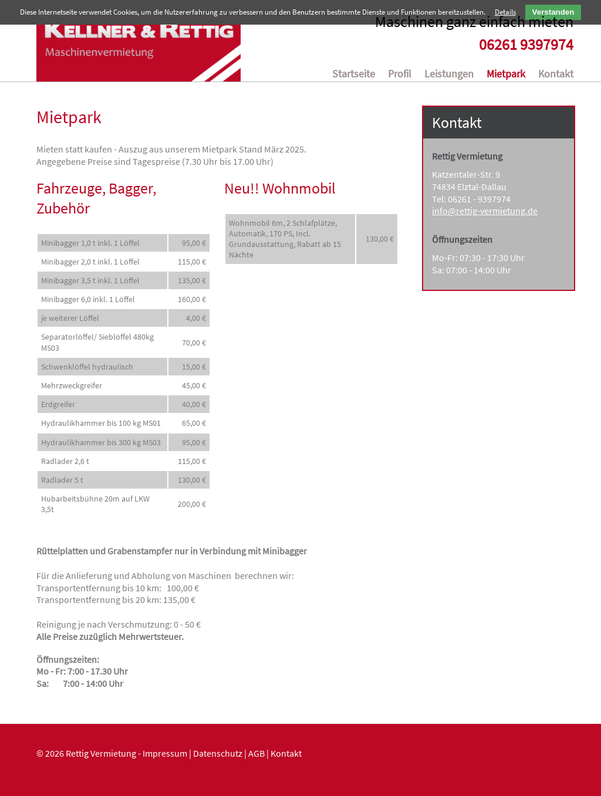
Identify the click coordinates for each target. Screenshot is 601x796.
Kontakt (286, 756)
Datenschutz (217, 756)
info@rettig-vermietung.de (485, 213)
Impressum (165, 756)
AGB (256, 756)
